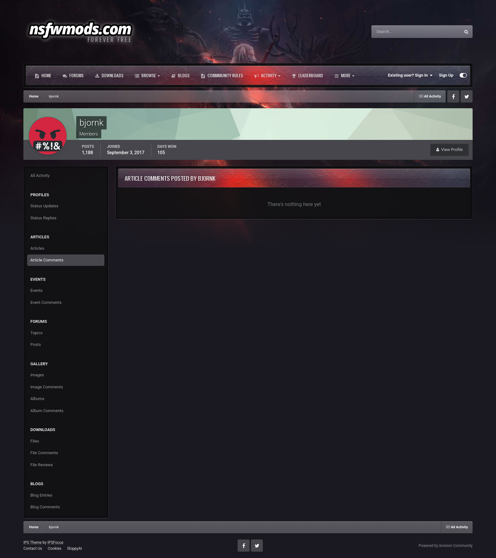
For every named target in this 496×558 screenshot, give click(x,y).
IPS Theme (32, 542)
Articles (37, 248)
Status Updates (44, 206)
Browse (147, 75)
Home (43, 75)
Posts (35, 344)
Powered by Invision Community (445, 545)
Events (36, 290)
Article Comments (46, 260)
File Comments (44, 452)
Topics (36, 332)
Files (34, 441)
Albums (37, 398)
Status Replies (43, 218)
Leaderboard (307, 75)
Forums (73, 75)
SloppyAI (74, 548)
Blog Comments (45, 507)
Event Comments (46, 302)
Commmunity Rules (222, 75)
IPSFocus (55, 542)
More (344, 75)
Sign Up (446, 75)
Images (37, 375)
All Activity (40, 175)
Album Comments (46, 410)
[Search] (396, 31)
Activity (267, 75)
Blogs (180, 75)
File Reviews (41, 464)
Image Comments (46, 387)
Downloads (109, 75)
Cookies (54, 548)
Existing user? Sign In (410, 75)
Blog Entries (41, 495)
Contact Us (32, 548)
